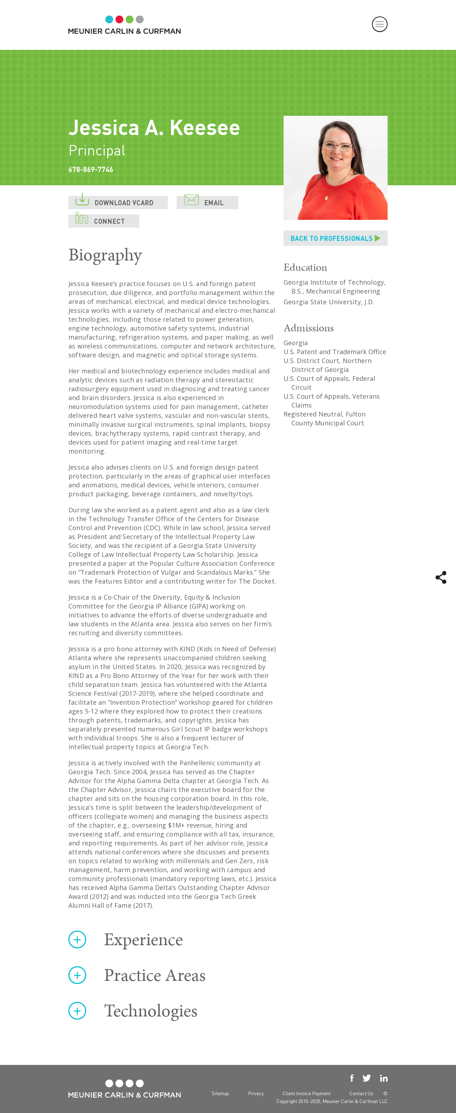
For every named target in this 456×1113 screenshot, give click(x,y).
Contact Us (361, 1093)
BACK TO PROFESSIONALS (332, 238)
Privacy (256, 1093)
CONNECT (100, 219)
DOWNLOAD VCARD (115, 201)
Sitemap (220, 1093)
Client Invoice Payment (307, 1093)
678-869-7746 (90, 169)
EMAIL (204, 201)
